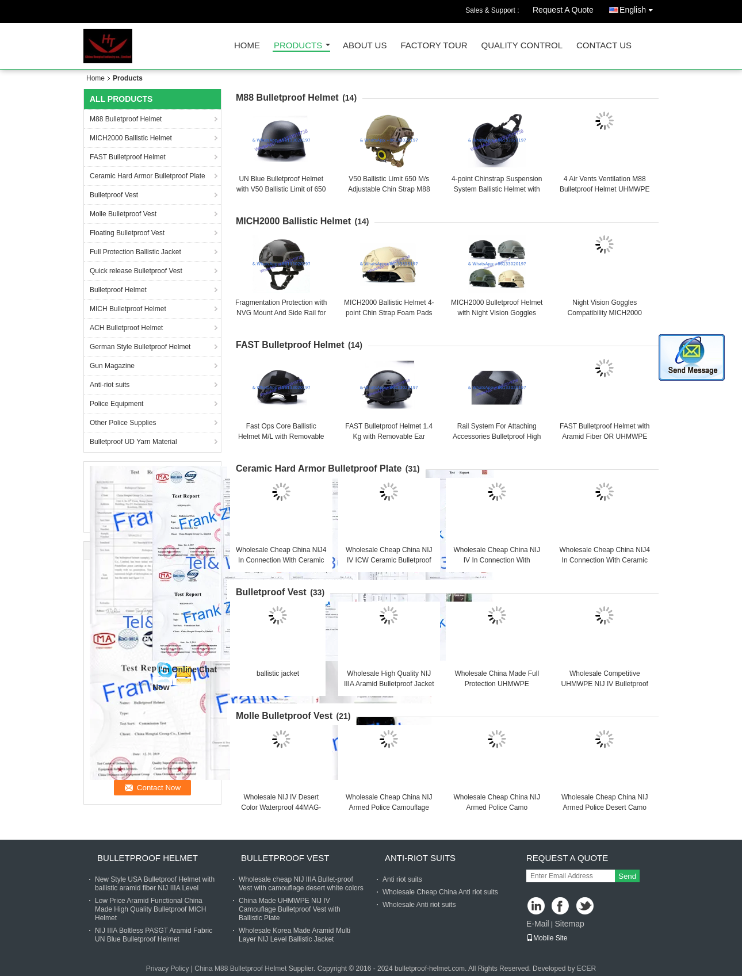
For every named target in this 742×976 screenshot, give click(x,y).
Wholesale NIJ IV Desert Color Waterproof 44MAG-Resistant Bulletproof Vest (281, 807)
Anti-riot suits (109, 385)
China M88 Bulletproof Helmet (240, 968)
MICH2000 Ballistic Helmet (131, 138)
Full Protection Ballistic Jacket (135, 252)
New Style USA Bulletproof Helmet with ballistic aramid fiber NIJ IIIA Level (155, 883)
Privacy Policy (167, 968)
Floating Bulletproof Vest (127, 233)
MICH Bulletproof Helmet (128, 309)
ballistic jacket (278, 673)
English (639, 7)
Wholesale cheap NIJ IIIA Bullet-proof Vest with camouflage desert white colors (301, 883)
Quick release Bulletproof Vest (136, 271)
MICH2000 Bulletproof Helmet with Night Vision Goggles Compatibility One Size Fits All (497, 312)
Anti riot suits (402, 879)
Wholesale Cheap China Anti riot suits (440, 892)
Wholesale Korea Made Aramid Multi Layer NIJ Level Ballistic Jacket (294, 935)
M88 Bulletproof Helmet (126, 119)
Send (627, 876)
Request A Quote (563, 9)
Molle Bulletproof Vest (123, 214)
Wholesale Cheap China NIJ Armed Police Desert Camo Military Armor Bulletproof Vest (605, 807)
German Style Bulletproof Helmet (140, 347)
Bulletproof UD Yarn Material (133, 442)
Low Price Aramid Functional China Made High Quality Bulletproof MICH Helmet (150, 909)
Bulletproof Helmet (118, 290)
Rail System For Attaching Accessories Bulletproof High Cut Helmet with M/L (497, 436)
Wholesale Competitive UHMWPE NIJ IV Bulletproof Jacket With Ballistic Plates (604, 683)
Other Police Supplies (123, 423)
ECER (586, 968)
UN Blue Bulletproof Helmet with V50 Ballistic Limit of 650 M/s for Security (281, 189)
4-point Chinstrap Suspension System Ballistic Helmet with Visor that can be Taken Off (497, 189)
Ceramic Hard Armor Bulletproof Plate (147, 176)
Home (247, 45)
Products (298, 45)
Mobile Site (546, 938)
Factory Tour (433, 45)
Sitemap (569, 923)
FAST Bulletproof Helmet (128, 157)
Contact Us (604, 45)
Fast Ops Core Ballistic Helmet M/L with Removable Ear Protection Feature (281, 436)
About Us (365, 45)
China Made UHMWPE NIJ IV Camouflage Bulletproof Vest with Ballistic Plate (290, 909)
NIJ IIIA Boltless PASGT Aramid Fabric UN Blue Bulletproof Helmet (153, 935)
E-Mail (537, 923)
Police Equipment (116, 404)
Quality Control (522, 45)
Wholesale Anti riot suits (419, 905)
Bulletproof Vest (114, 195)
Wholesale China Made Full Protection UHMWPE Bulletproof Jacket (496, 683)
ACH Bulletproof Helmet (126, 328)
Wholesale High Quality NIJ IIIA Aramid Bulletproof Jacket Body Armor (389, 683)
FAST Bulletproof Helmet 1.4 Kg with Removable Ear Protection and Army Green (389, 436)
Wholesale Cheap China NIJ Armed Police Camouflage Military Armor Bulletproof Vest (389, 807)
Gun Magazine (112, 366)
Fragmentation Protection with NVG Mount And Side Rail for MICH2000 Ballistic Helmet (281, 312)
